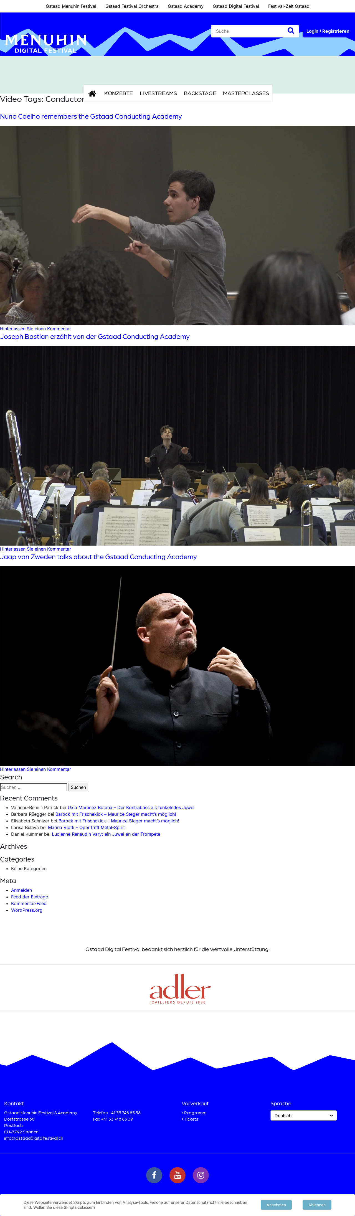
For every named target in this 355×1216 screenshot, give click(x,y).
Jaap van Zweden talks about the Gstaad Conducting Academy (98, 556)
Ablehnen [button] (317, 1204)
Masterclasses (246, 93)
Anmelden (21, 890)
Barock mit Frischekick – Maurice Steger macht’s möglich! (115, 814)
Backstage (200, 93)
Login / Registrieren (327, 31)
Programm (195, 1112)
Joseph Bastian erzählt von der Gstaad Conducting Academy (95, 336)
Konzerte (118, 93)
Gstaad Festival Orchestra (132, 6)
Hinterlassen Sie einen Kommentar (35, 328)
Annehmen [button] (276, 1204)
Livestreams (158, 93)
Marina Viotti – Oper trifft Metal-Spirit (86, 827)
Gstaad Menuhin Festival (71, 6)
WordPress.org (26, 910)
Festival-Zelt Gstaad (289, 6)
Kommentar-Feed (29, 903)
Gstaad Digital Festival (236, 6)
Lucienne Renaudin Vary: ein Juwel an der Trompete (106, 834)
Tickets (191, 1119)
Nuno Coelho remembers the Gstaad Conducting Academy (91, 116)
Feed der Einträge (29, 897)
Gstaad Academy (186, 6)
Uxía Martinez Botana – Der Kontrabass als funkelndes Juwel (131, 807)
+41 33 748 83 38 (125, 1112)
